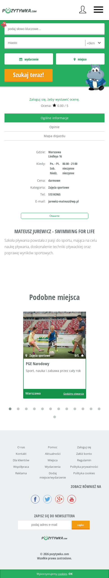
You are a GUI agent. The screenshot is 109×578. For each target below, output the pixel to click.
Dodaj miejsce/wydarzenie (53, 475)
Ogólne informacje (55, 118)
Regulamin (84, 460)
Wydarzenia (52, 467)
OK (71, 574)
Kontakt (21, 454)
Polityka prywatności (84, 467)
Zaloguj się (84, 447)
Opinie (54, 127)
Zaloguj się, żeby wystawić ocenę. (54, 99)
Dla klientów (21, 460)
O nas (21, 447)
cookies (62, 574)
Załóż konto (84, 454)
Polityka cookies (84, 473)
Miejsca (53, 460)
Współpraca (21, 467)
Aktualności (52, 454)
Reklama (21, 473)
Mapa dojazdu (54, 136)
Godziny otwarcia (73, 393)
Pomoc (52, 447)
